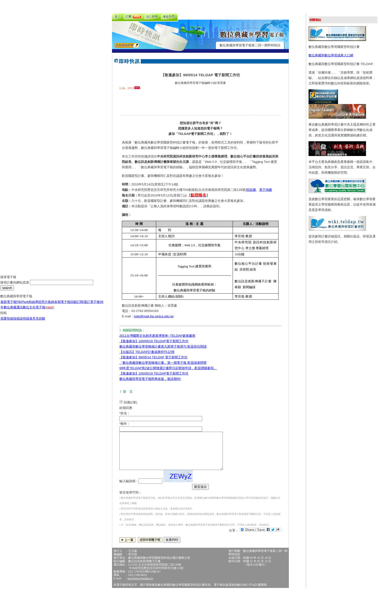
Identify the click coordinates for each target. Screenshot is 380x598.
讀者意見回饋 (35, 322)
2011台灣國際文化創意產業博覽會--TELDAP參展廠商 (157, 336)
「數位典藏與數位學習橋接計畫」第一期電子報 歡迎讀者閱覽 (163, 362)
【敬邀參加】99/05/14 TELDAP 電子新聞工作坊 (153, 357)
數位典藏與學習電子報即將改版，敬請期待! (150, 379)
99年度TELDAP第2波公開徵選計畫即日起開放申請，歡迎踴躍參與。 (168, 368)
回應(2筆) (130, 402)
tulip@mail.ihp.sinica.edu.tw (154, 316)
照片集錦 (48, 305)
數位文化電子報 (38, 311)
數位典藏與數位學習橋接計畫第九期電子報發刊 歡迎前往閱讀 (163, 346)
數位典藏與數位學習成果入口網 (331, 55)
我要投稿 (6, 322)
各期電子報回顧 (65, 305)
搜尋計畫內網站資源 (15, 286)
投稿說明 (19, 322)
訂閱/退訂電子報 (88, 305)
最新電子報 (8, 305)
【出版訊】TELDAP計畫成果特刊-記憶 (146, 352)
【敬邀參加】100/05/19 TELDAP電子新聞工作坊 (153, 341)
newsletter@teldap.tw (140, 585)
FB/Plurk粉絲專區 (29, 305)
